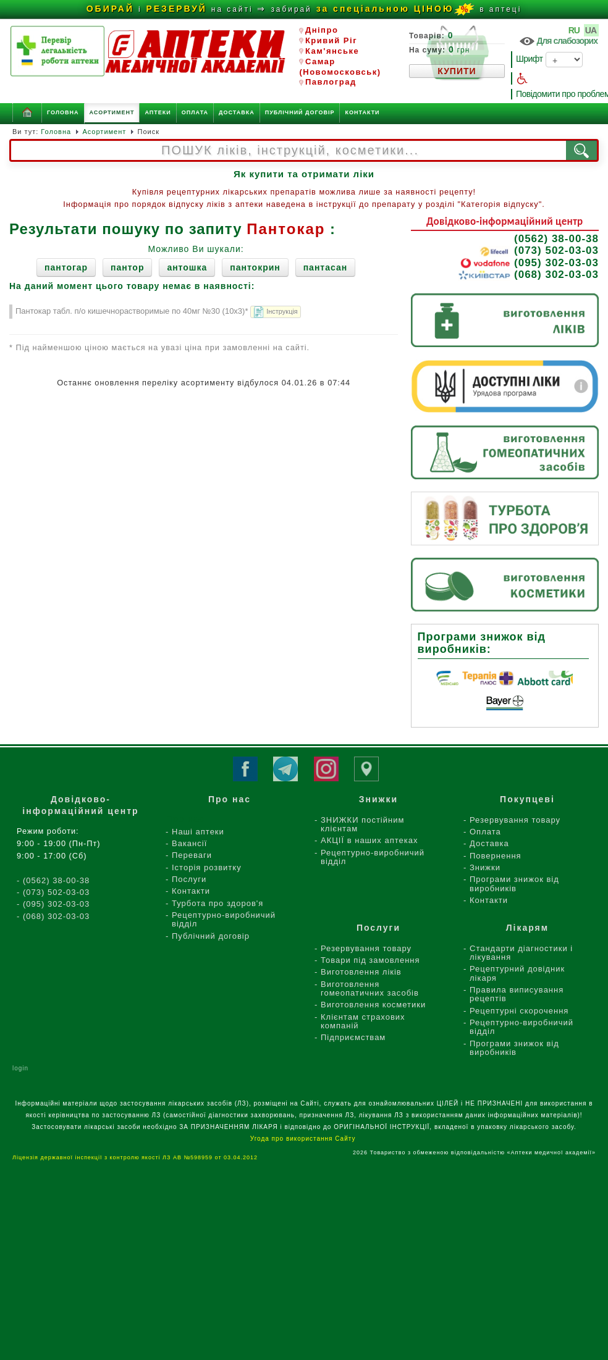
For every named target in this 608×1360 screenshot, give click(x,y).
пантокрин (255, 267)
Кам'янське (329, 51)
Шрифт (549, 59)
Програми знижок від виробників (514, 883)
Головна (63, 112)
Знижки (485, 867)
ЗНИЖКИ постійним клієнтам (362, 824)
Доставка (237, 112)
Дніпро (318, 30)
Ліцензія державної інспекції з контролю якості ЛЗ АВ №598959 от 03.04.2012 (137, 1157)
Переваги (192, 855)
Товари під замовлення (370, 960)
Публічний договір (300, 112)
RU (574, 30)
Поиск (148, 131)
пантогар (66, 267)
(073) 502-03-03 (539, 251)
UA (591, 30)
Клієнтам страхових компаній (363, 1021)
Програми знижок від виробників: (482, 643)
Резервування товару (515, 820)
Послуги (189, 879)
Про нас (229, 799)
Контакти (362, 112)
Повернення (495, 855)
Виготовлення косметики (373, 1004)
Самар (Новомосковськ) (340, 67)
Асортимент (112, 112)
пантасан (325, 267)
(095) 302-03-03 (529, 263)
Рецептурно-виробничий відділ (224, 919)
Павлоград (327, 81)
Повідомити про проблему (557, 94)
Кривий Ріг (328, 40)
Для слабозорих (557, 41)
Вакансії (189, 843)
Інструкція (275, 312)
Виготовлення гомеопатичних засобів (370, 988)
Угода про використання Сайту (304, 1138)
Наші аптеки (198, 831)
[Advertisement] (304, 1271)
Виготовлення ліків (361, 971)
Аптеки (158, 112)
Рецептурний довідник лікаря (517, 973)
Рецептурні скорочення (519, 1010)
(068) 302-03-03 (528, 275)
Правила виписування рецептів (517, 994)
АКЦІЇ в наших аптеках (369, 840)
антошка (187, 267)
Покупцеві (527, 799)
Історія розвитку (207, 867)
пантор (127, 267)
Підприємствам (353, 1037)
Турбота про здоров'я (217, 903)
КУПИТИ (456, 71)
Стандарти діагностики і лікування (521, 953)
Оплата (195, 112)
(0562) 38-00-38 (556, 239)
